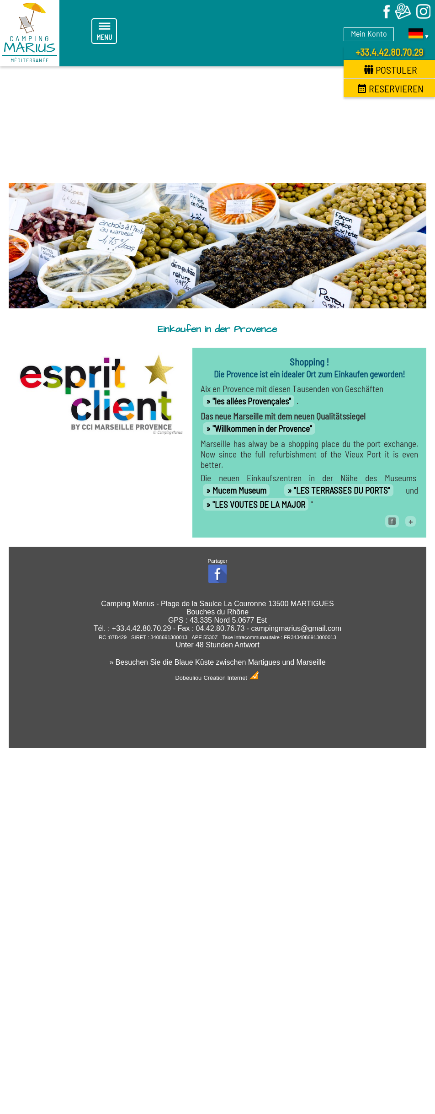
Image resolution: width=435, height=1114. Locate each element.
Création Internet (232, 677)
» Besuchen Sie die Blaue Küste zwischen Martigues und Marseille (217, 662)
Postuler (390, 69)
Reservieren (390, 88)
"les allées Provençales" (251, 401)
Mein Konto (369, 33)
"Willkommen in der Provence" (262, 428)
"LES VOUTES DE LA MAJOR (258, 504)
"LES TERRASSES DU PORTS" (342, 490)
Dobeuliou (188, 677)
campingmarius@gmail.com (296, 628)
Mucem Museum (239, 490)
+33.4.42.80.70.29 (389, 52)
